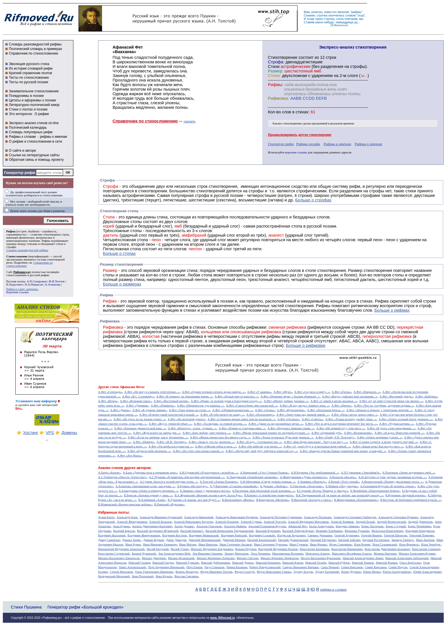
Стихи (274, 66)
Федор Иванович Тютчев (216, 571)
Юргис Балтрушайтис (397, 571)
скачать (189, 121)
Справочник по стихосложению (33, 53)
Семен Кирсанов (352, 567)
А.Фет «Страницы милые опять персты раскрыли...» (241, 419)
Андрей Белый (365, 521)
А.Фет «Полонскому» (260, 414)
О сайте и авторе (22, 151)
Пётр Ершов (194, 567)
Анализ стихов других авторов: (125, 468)
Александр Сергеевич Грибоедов (355, 517)
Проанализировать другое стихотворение (299, 135)
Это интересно (20, 114)
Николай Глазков (139, 562)
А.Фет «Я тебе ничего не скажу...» (222, 414)
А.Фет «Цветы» (341, 405)
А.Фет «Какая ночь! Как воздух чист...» (377, 446)
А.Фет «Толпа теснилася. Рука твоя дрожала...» (282, 437)
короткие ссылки (296, 152)
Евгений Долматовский (293, 539)
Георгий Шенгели (395, 535)
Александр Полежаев (317, 517)
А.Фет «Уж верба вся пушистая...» (170, 446)
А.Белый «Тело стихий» (343, 481)
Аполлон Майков (235, 526)
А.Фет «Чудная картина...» (396, 423)
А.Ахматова (52, 284)
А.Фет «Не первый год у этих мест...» (340, 428)
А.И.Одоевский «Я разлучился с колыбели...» (208, 472)
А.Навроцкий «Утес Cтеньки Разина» (264, 472)
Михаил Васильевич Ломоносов (118, 558)
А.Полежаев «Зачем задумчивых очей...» (408, 472)
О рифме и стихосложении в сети (35, 141)
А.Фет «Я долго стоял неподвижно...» (391, 428)
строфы (11, 247)
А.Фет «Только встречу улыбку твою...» (351, 419)
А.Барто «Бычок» (109, 472)
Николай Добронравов (215, 562)
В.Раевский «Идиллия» (169, 504)
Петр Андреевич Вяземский (166, 567)
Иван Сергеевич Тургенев (270, 544)
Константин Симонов (426, 549)
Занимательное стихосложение (34, 91)
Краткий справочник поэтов (30, 73)
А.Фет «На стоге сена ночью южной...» (198, 451)
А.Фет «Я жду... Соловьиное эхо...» (258, 441)
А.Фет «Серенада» (110, 391)
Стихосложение (16, 256)
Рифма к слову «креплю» (22, 289)
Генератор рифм (19, 172)
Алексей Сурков (251, 521)
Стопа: (274, 75)
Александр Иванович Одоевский (161, 517)
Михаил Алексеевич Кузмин (416, 553)
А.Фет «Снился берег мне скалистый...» (251, 405)
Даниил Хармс (131, 539)
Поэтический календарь (28, 128)
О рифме (41, 114)
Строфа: (277, 62)
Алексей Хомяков (342, 521)
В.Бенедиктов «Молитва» (272, 499)
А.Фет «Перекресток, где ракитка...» (200, 405)
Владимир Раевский (233, 535)
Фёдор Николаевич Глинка (274, 571)
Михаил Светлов (247, 558)
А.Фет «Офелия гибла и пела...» (215, 446)
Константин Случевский (113, 553)
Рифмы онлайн (308, 144)
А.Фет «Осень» (264, 410)
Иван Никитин (208, 544)
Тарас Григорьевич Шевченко (154, 571)
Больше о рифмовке (305, 345)
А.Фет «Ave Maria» (129, 455)
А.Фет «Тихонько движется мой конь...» (140, 428)
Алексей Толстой (275, 521)
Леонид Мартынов (236, 553)
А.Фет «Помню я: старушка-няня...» (242, 428)
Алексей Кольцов (160, 521)
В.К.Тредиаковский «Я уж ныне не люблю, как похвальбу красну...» (339, 495)
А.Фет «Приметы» (163, 405)
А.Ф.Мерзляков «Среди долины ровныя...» (267, 481)
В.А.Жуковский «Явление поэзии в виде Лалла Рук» (208, 495)
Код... (19, 408)
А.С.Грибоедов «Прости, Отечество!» (122, 477)
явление (343, 12)
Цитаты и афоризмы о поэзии (32, 100)
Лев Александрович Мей (174, 553)
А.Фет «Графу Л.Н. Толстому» (335, 437)
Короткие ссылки (17, 292)
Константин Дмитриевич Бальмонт (387, 549)
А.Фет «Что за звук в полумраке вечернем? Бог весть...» (341, 423)
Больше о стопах (119, 253)
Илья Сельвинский (385, 544)
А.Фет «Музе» (282, 391)
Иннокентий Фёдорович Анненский (121, 549)
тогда (310, 18)
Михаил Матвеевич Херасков (215, 558)
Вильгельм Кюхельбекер (387, 530)
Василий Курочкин (268, 530)
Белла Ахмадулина (321, 526)
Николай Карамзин (268, 562)
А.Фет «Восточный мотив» (171, 401)
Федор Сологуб (245, 571)
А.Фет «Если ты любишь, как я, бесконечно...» (157, 437)
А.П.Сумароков (37, 281)
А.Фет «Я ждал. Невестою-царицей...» (399, 432)
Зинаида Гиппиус (402, 539)
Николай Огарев (315, 562)
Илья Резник (362, 544)
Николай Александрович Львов (363, 558)
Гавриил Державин (319, 535)
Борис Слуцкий (396, 526)
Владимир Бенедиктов (420, 530)
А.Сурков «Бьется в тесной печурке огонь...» (168, 481)
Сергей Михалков (121, 571)
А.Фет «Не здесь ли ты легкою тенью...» (139, 419)
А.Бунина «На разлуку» (192, 486)
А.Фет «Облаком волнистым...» (232, 410)
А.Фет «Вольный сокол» (135, 401)
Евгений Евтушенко (323, 539)
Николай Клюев (292, 562)
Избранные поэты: (114, 512)
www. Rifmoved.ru (222, 617)
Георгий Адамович (346, 535)
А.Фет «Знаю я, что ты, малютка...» (211, 441)
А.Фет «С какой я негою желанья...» (333, 401)
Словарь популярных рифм (30, 132)
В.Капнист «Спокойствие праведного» (269, 495)
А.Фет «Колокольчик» (358, 432)
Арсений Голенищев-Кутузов (267, 526)
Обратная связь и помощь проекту (36, 160)
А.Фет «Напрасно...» (367, 391)
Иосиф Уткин (179, 549)
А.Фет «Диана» (120, 410)
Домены (69, 432)
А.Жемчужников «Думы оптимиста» (303, 477)
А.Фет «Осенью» (288, 419)
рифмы (356, 12)
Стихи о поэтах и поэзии (28, 109)
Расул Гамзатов (214, 567)
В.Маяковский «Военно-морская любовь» (125, 504)
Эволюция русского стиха (29, 64)
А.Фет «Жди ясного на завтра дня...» (156, 432)
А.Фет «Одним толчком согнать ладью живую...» (213, 391)
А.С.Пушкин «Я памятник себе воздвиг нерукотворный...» (186, 477)
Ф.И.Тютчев (56, 281)
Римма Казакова (236, 567)
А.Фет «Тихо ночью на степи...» (189, 410)
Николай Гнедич (163, 562)
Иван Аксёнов (425, 539)
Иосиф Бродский (158, 549)
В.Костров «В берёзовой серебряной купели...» (410, 499)
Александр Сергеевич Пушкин (398, 517)
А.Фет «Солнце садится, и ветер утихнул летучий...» (383, 441)
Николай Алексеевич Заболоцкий (406, 558)
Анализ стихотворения (287, 123)
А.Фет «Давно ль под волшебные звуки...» (275, 423)
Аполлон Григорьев (209, 526)
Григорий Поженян (421, 535)
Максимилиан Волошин (287, 553)
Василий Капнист (191, 530)
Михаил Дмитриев (154, 558)
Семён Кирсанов (375, 567)
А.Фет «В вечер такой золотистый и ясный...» (168, 414)
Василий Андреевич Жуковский (157, 530)
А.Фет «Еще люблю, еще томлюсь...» (206, 432)
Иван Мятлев (187, 544)
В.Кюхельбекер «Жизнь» (238, 499)
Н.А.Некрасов (34, 284)
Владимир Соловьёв (262, 535)
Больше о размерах (122, 284)
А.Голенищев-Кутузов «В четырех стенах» (387, 486)
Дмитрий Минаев (233, 539)
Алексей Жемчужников (132, 521)
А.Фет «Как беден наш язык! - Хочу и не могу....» (315, 441)
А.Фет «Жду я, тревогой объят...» (169, 423)
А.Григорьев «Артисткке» (306, 486)
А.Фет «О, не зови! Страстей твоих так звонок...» (391, 401)
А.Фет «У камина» (259, 391)
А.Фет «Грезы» (341, 391)
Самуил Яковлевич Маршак (300, 567)
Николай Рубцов (338, 562)
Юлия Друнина (351, 571)
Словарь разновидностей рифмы (35, 44)
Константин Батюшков (314, 549)
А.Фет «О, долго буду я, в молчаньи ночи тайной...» (317, 446)
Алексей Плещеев (226, 521)
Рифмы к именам (337, 144)
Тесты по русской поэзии (28, 82)
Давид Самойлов (109, 539)
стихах (302, 112)
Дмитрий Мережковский (204, 539)
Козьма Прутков (245, 549)
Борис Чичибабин (419, 526)
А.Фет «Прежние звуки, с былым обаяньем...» (289, 396)
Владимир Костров (174, 535)
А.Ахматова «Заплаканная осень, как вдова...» (145, 486)
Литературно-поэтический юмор (34, 105)
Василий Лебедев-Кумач (297, 530)
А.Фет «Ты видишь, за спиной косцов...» (220, 423)
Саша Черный (329, 567)
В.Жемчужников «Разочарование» (356, 499)
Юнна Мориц (372, 571)
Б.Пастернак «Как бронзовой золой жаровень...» (263, 490)
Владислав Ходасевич (291, 535)
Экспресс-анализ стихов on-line (34, 123)
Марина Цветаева (385, 553)
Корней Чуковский (144, 553)
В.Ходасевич (14, 284)
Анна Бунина (121, 526)
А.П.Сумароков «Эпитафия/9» (360, 472)
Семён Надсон (398, 567)
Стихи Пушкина (26, 607)
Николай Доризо (242, 562)
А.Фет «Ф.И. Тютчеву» (171, 441)
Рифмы (323, 305)
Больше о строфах (313, 200)
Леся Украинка (260, 553)
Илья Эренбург (431, 544)
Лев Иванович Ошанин (207, 553)
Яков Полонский (142, 576)
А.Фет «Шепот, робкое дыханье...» (286, 401)
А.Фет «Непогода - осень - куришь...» (192, 428)
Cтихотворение (283, 57)
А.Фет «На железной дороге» (186, 419)
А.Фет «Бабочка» (426, 396)
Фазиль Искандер (186, 571)
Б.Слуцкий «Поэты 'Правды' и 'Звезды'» (322, 490)
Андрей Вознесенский (391, 521)
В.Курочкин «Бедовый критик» (405, 495)
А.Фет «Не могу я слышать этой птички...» (151, 391)
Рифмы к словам (22, 137)
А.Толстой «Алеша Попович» (219, 481)
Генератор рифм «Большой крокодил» (85, 607)
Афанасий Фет (297, 526)
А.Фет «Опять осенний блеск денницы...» (405, 419)
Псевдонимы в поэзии (26, 96)
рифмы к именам (53, 137)
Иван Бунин (133, 544)
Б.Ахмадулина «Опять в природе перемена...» (148, 490)
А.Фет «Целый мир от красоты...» (236, 396)
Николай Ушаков (362, 562)
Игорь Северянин (340, 544)
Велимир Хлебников (329, 530)
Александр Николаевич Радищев (236, 517)
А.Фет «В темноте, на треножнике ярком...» (184, 396)
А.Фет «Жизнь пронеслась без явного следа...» (220, 437)
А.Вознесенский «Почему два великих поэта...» (392, 481)
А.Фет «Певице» (143, 441)
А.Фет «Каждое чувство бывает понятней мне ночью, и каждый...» (342, 451)
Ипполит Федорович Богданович (212, 549)
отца (361, 15)
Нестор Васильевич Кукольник (320, 558)
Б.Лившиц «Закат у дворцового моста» (205, 490)
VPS (50, 432)
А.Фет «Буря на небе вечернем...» (148, 451)
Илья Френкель (409, 544)
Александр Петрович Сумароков (281, 517)
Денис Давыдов (176, 539)
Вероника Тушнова (357, 530)
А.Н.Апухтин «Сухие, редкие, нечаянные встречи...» (392, 477)
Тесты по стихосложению (29, 78)
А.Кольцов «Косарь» (342, 477)
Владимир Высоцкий (111, 535)
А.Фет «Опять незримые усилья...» (379, 437)
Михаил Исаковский (181, 558)
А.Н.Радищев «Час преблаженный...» (314, 472)
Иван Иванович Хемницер (160, 544)
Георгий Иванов (371, 535)
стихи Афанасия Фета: (127, 387)
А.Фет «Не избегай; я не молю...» (259, 446)
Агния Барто (106, 517)
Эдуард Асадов (303, 571)
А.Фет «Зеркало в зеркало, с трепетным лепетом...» (379, 410)
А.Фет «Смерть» (312, 419)
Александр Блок (127, 517)
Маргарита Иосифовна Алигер (351, 553)
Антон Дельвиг (184, 526)
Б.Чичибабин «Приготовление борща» (375, 490)
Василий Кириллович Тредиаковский (229, 530)
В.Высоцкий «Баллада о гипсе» (311, 499)
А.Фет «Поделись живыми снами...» (290, 428)
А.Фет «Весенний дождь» (396, 396)
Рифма (11, 231)
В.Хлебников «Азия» (151, 499)
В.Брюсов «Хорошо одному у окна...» (148, 495)
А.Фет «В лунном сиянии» (149, 410)
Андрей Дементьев (420, 521)
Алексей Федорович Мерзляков (308, 521)
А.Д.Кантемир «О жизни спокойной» (233, 486)
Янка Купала (164, 576)
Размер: (275, 71)
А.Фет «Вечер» (107, 401)
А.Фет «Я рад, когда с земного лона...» (304, 405)
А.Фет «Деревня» (137, 405)
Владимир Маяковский (203, 535)
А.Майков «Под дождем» (341, 486)
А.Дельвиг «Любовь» (274, 486)
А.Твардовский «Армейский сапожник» (252, 477)
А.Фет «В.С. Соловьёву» (138, 396)
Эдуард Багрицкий (327, 571)
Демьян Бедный (153, 539)
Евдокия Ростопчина (375, 539)
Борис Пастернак (372, 526)
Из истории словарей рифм (30, 68)
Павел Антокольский (132, 567)
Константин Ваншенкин (346, 549)
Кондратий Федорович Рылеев (278, 549)
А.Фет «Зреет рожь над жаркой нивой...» (302, 414)
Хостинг (30, 432)
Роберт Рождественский (264, 567)
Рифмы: (276, 84)
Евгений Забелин (349, 539)
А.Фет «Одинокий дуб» (326, 432)
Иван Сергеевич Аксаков (236, 544)
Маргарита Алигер (317, 553)
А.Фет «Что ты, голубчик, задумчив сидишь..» (383, 405)
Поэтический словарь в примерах (35, 49)
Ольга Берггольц (410, 562)
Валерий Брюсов (124, 530)
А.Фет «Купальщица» (291, 410)
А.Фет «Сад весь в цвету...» (311, 391)
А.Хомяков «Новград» (311, 481)
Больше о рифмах (392, 310)
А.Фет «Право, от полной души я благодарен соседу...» (226, 401)
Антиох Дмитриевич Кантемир (152, 526)
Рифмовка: (278, 98)
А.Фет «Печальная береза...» (325, 410)
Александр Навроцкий (198, 517)
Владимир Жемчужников (143, 535)
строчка (322, 15)
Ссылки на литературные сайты (34, 155)
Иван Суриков (298, 544)
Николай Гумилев (187, 562)
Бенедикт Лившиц (347, 526)
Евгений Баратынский (261, 539)
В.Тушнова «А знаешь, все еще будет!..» (194, 499)
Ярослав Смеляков (186, 576)
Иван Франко (318, 544)
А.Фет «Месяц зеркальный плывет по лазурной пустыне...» (271, 432)
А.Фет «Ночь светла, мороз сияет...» (354, 414)
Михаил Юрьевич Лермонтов (279, 558)
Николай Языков (386, 562)
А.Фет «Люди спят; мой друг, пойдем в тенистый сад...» (261, 451)
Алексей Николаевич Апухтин (193, 521)
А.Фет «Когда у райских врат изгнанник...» (349, 396)
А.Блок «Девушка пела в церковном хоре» (150, 472)
